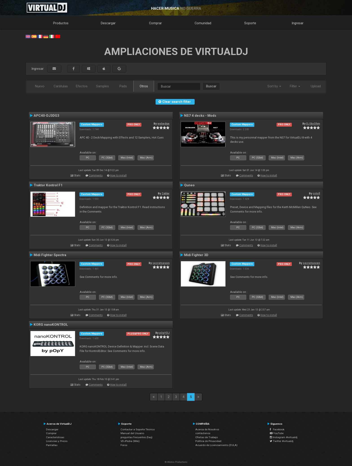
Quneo (189, 185)
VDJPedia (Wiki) (130, 441)
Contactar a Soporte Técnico (138, 429)
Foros (124, 445)
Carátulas (61, 86)
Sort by (274, 86)
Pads (123, 86)
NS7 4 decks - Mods (200, 116)
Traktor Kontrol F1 (48, 185)
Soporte (250, 23)
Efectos (82, 86)
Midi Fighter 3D (196, 255)
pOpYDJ (164, 332)
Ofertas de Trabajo (206, 437)
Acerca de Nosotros (207, 429)
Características (55, 437)
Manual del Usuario (132, 433)
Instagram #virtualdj (283, 437)
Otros (144, 86)
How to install (118, 175)
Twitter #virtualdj (281, 441)
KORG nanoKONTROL (51, 325)
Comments (96, 175)
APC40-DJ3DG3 (46, 116)
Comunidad (203, 23)
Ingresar (298, 23)
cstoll (316, 193)
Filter (295, 86)
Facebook (277, 429)
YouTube (277, 433)
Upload (316, 86)
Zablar (165, 193)
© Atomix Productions (176, 462)
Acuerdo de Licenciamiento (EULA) (216, 445)
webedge (163, 123)
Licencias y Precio (56, 441)
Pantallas (51, 445)
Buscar (211, 86)
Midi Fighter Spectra (50, 255)
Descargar (108, 23)
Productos (60, 23)
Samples (102, 86)
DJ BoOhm (313, 123)
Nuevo (39, 86)
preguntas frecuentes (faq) (136, 437)
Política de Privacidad (208, 441)
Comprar (155, 23)
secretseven (160, 263)
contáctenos (202, 433)
